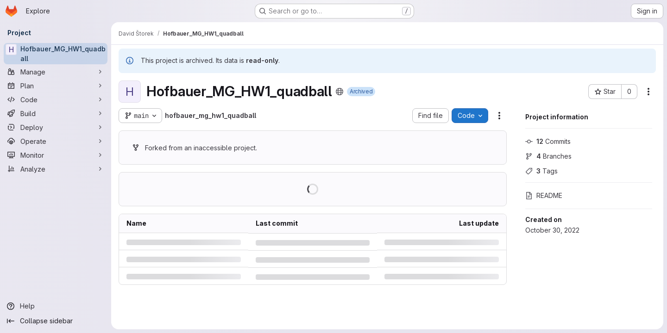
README (543, 195)
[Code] (55, 99)
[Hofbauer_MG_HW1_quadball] (55, 53)
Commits (548, 141)
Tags (541, 171)
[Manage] (55, 71)
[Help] (55, 306)
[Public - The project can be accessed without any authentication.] (339, 91)
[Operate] (55, 141)
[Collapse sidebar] (55, 320)
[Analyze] (55, 168)
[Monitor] (55, 154)
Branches (548, 156)
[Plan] (55, 85)
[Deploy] (55, 127)
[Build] (55, 113)
